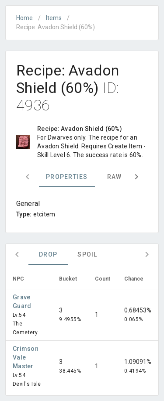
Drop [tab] (48, 254)
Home (24, 17)
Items (54, 17)
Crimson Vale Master (25, 357)
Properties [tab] (67, 176)
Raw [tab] (114, 176)
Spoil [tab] (87, 254)
